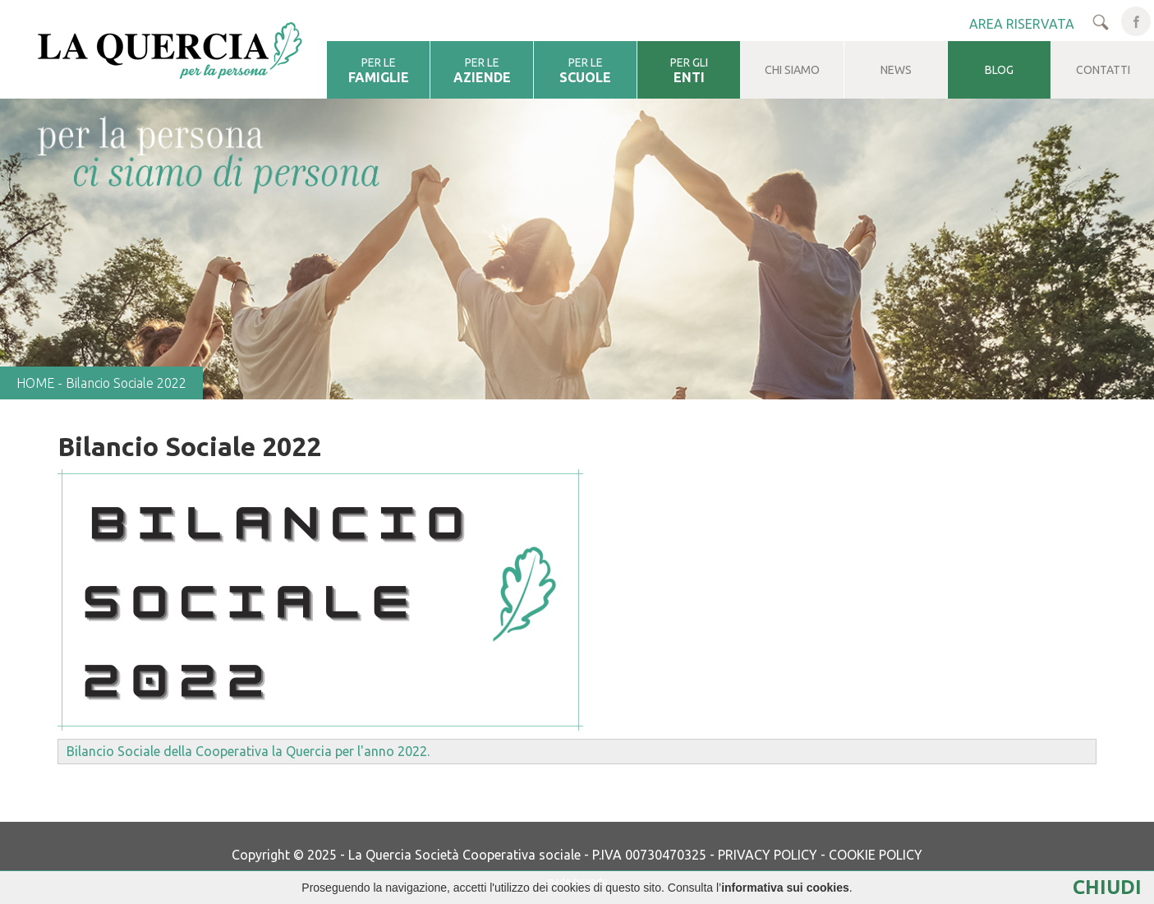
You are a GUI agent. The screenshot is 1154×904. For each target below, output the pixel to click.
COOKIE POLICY (875, 854)
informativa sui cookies (785, 887)
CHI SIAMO (792, 69)
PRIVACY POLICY (767, 854)
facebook (1136, 21)
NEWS (896, 69)
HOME (35, 383)
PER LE (378, 70)
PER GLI (689, 70)
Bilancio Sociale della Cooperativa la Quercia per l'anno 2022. (250, 751)
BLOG (999, 69)
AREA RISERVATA (1021, 23)
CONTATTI (1103, 69)
